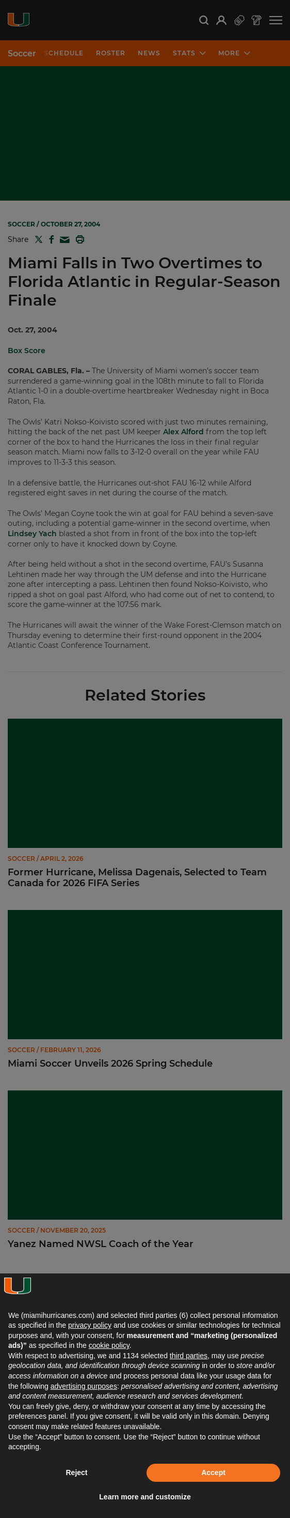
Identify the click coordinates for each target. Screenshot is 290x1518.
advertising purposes (84, 1386)
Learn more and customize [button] (144, 1497)
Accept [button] (213, 1472)
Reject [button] (76, 1472)
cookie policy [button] (109, 1345)
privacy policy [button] (89, 1325)
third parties (188, 1356)
